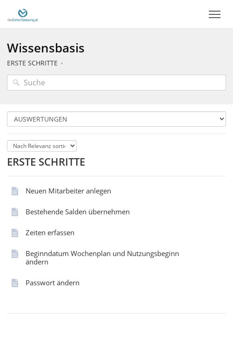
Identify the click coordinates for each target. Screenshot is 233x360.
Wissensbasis (46, 47)
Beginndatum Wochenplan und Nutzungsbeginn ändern (102, 257)
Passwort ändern (53, 282)
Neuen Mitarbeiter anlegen (68, 190)
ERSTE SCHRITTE (32, 62)
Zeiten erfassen (50, 232)
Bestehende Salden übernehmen (78, 211)
